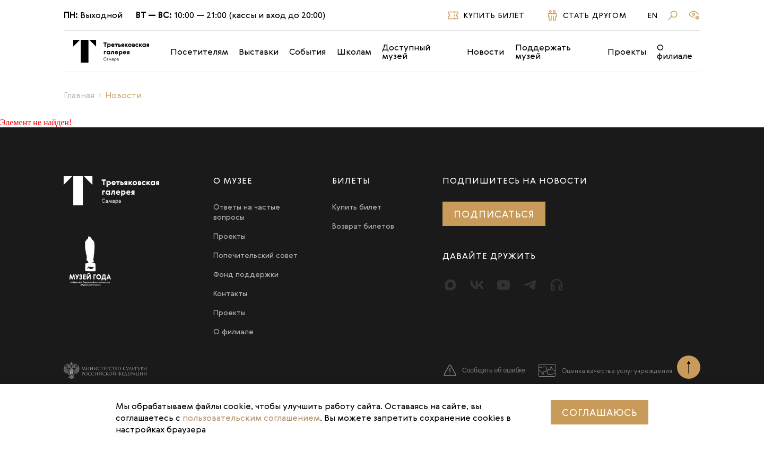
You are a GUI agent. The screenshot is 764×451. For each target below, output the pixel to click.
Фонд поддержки (246, 274)
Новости (485, 51)
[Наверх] (688, 367)
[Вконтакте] (477, 285)
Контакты (230, 293)
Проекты (626, 51)
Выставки (259, 51)
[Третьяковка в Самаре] (111, 51)
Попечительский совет (255, 255)
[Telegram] (530, 285)
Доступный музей (406, 51)
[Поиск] (672, 15)
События (307, 51)
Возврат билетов (363, 226)
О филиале (674, 51)
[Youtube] (503, 285)
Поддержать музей (543, 51)
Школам (354, 51)
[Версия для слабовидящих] (694, 15)
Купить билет (356, 207)
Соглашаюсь (599, 412)
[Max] (450, 285)
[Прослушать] (557, 285)
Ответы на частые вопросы (246, 212)
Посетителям (199, 51)
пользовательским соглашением (251, 417)
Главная (79, 95)
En (653, 15)
